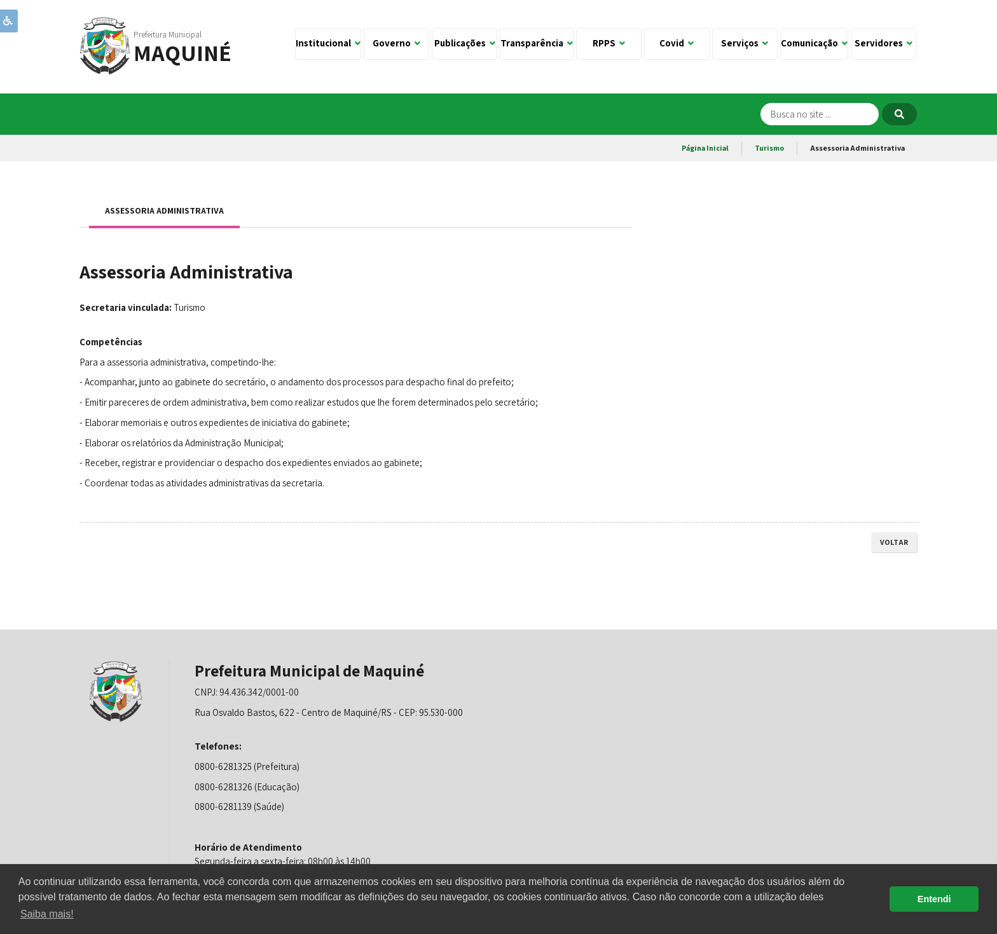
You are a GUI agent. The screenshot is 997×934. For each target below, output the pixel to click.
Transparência (536, 43)
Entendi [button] (934, 899)
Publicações (464, 43)
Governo (396, 43)
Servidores (883, 43)
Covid (676, 43)
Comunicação (814, 43)
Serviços (744, 43)
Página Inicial (705, 148)
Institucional (328, 43)
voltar (894, 542)
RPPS (609, 43)
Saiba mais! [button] (47, 914)
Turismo (769, 148)
